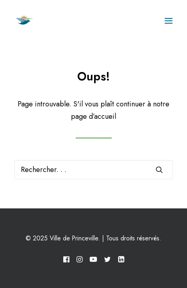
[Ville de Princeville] (33, 21)
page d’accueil (93, 116)
